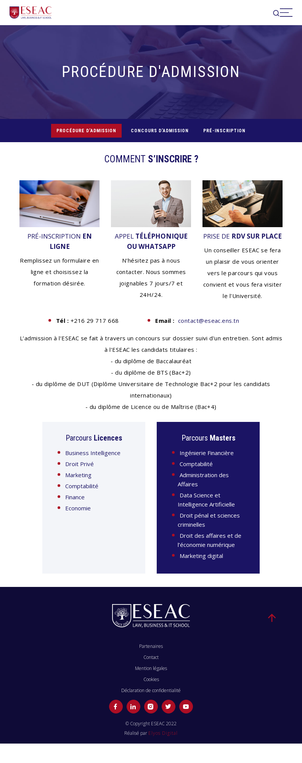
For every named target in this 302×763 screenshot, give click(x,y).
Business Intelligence (92, 453)
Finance (75, 497)
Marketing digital (201, 555)
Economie (78, 508)
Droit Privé (79, 464)
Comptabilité (81, 486)
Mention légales (151, 668)
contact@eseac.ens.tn (208, 320)
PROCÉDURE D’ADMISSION (86, 130)
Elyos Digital (163, 733)
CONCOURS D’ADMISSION (160, 130)
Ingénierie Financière (207, 453)
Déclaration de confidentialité (151, 690)
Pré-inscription (224, 130)
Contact (151, 657)
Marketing (78, 475)
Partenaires (151, 646)
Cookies (151, 679)
